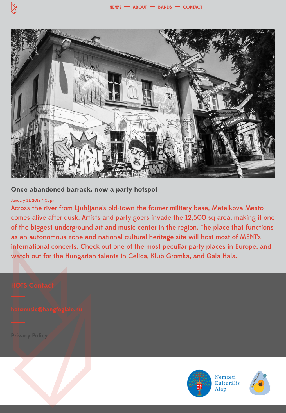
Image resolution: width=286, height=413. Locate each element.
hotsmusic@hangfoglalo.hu (46, 309)
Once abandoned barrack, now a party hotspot (84, 189)
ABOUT (140, 7)
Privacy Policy (29, 335)
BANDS (165, 7)
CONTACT (192, 7)
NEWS (115, 7)
